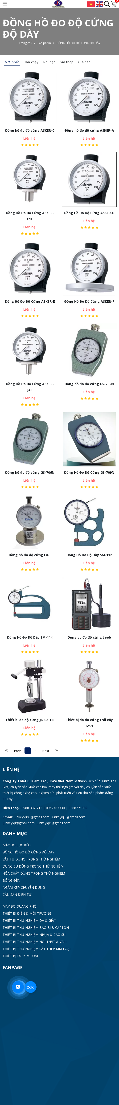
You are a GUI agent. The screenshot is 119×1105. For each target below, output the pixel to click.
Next (45, 751)
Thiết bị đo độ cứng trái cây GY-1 (89, 723)
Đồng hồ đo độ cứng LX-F (30, 555)
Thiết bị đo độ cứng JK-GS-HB (29, 720)
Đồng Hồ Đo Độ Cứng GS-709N (89, 472)
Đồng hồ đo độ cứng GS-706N (29, 472)
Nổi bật (49, 62)
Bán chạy (31, 62)
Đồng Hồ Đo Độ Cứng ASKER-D (89, 213)
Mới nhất (12, 62)
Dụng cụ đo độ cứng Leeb (89, 637)
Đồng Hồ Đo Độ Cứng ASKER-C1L (30, 216)
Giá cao (84, 62)
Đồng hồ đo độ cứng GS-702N (89, 384)
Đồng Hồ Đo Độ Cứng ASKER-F (89, 301)
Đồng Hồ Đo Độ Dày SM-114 (30, 637)
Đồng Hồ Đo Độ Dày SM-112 (89, 555)
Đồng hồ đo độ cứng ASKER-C (29, 130)
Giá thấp (67, 62)
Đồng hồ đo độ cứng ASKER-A (89, 130)
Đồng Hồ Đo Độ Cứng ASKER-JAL (30, 387)
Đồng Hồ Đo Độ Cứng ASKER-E (30, 301)
